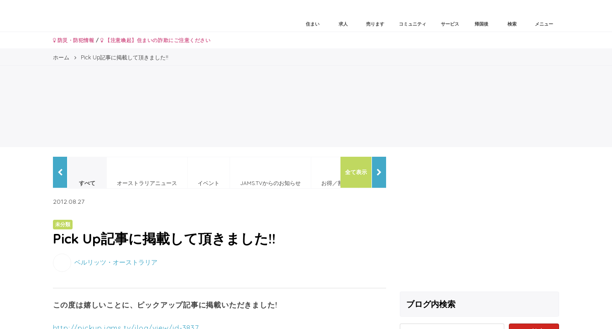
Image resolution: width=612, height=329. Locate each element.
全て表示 (356, 172)
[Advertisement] (480, 221)
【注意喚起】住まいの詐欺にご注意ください (155, 40)
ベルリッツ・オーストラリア (115, 262)
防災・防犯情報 (73, 40)
